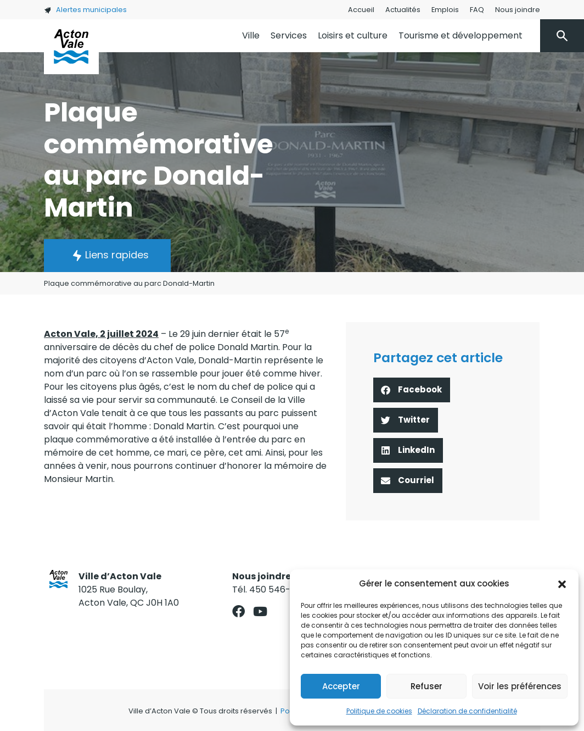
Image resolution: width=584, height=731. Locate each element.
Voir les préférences (519, 686)
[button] (562, 583)
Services (289, 35)
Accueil (361, 9)
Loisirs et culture (353, 35)
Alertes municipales (85, 9)
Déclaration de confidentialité (467, 711)
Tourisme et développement (460, 35)
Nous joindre (517, 9)
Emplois (445, 9)
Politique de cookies (379, 711)
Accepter (341, 686)
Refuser (426, 686)
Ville (251, 35)
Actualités (402, 9)
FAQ (477, 9)
